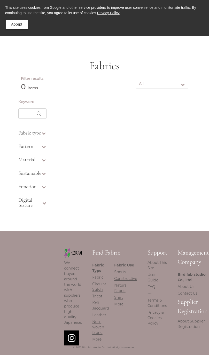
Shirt (118, 297)
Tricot (97, 296)
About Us (185, 286)
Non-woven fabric (98, 327)
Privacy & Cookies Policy (156, 318)
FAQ (151, 287)
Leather (99, 315)
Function (32, 186)
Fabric (97, 277)
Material (32, 159)
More (97, 339)
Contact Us (187, 293)
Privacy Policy (108, 13)
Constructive (125, 278)
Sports (120, 272)
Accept (16, 24)
